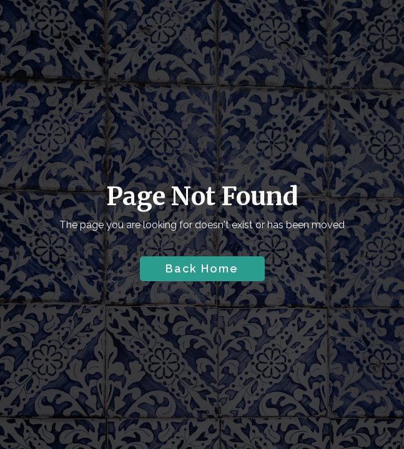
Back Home (202, 268)
